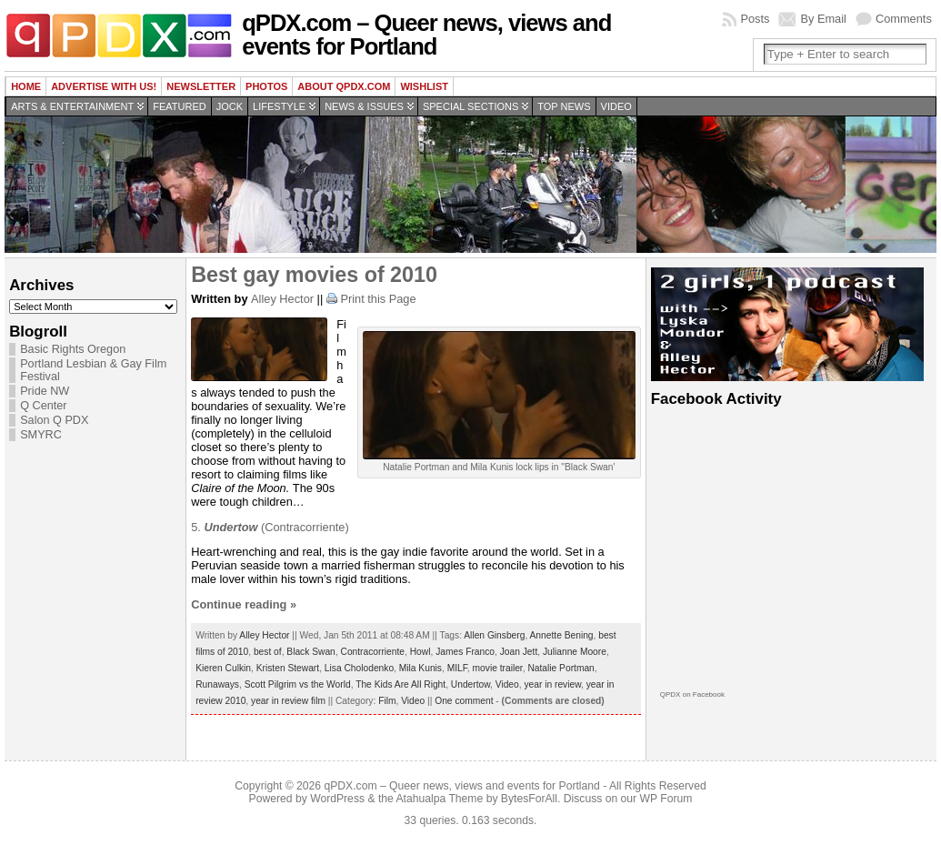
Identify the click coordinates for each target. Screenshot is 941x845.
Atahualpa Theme (440, 798)
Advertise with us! (103, 86)
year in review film (288, 701)
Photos (266, 86)
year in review (552, 684)
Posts (754, 18)
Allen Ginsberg (494, 635)
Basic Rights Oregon (72, 349)
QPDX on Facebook (692, 694)
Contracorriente (372, 652)
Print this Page (377, 299)
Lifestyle (279, 106)
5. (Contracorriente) (270, 527)
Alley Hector (282, 299)
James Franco (465, 652)
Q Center (43, 405)
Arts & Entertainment (72, 106)
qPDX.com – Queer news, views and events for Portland (426, 34)
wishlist (424, 86)
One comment (464, 701)
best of (268, 652)
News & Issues (364, 106)
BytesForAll (529, 798)
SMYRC (41, 434)
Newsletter (200, 86)
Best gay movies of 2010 (314, 275)
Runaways (217, 684)
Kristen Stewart (287, 668)
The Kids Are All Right (400, 684)
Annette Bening (562, 635)
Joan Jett (519, 652)
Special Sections (470, 106)
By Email (823, 18)
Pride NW (44, 391)
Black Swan (310, 652)
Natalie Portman (560, 668)
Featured (179, 106)
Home (26, 86)
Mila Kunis (420, 668)
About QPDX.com (343, 86)
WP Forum (666, 798)
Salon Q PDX (54, 420)
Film (386, 701)
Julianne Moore (574, 652)
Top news (563, 106)
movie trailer (498, 668)
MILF (457, 668)
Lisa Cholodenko (359, 668)
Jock (229, 106)
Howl (420, 652)
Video (616, 106)
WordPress (337, 798)
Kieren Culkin (223, 668)
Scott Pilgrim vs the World (298, 684)
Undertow (470, 684)
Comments (904, 18)
